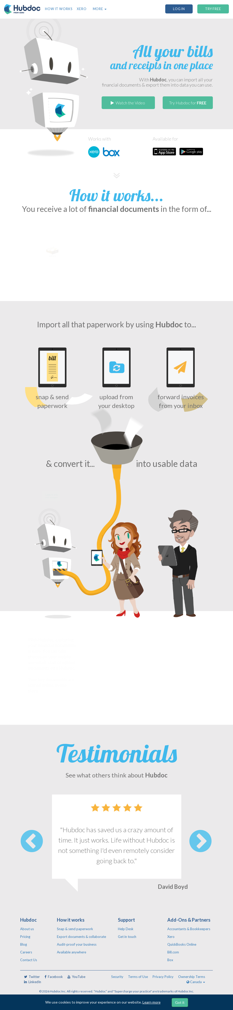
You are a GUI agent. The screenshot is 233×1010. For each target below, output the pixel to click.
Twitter (32, 977)
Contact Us (28, 960)
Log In (179, 9)
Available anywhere (71, 952)
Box (170, 960)
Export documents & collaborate (81, 937)
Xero (82, 9)
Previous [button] (32, 841)
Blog (23, 944)
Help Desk (125, 929)
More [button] (100, 9)
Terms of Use (138, 977)
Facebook (53, 977)
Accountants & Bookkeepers (188, 929)
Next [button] (200, 841)
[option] (117, 848)
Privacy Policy (163, 977)
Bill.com (173, 952)
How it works (58, 9)
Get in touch (127, 937)
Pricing (25, 937)
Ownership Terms (191, 977)
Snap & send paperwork (75, 929)
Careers (26, 952)
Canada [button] (195, 982)
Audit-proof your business (76, 944)
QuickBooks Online (181, 944)
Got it (180, 1002)
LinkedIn (32, 982)
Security (117, 977)
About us (27, 929)
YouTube (76, 977)
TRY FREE (213, 9)
